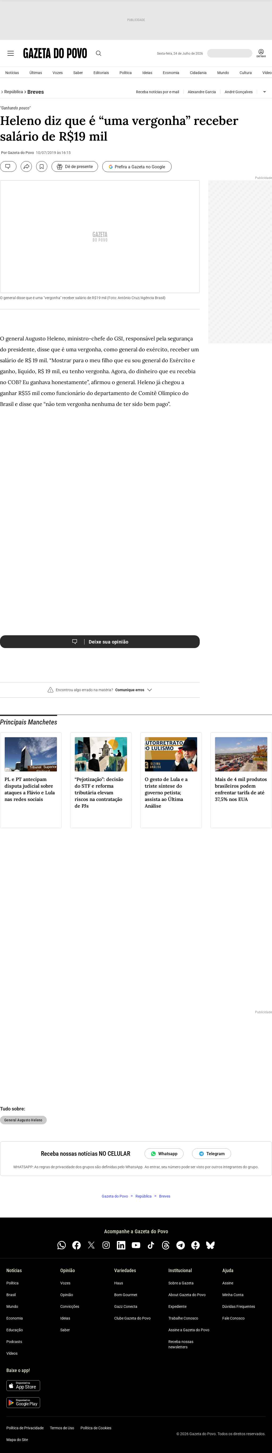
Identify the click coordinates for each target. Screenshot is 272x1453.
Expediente (177, 1306)
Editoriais (101, 73)
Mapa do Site (17, 1440)
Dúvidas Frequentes (238, 1306)
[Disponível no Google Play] (23, 1402)
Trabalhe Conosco (183, 1318)
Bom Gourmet (125, 1295)
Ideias (147, 73)
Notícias (12, 73)
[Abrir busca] (102, 53)
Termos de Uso (62, 1428)
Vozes (58, 73)
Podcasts (14, 1342)
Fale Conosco (233, 1318)
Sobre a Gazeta (181, 1283)
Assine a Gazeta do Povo (188, 1330)
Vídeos (12, 1353)
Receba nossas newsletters (180, 1344)
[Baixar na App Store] (23, 1385)
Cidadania (198, 73)
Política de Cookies (95, 1428)
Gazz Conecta (125, 1306)
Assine (227, 1283)
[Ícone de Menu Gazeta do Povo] (10, 53)
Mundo (223, 73)
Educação (14, 1330)
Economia (171, 73)
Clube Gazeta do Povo (132, 1318)
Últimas (35, 73)
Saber (78, 73)
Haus (118, 1283)
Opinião (66, 1295)
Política (126, 73)
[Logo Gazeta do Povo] (56, 53)
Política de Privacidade (25, 1428)
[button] (100, 692)
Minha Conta (233, 1295)
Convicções (69, 1306)
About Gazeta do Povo (187, 1295)
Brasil (11, 1295)
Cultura (246, 73)
